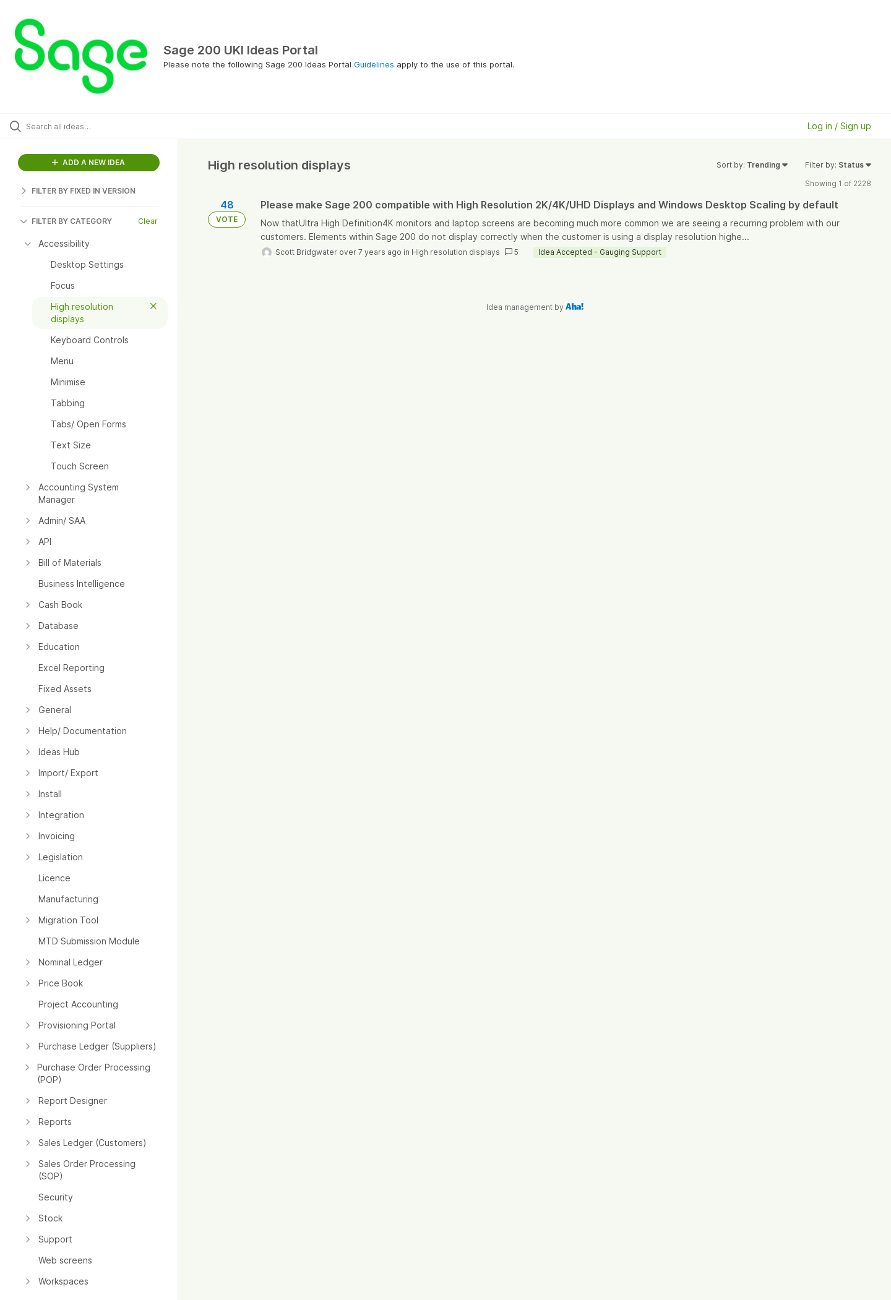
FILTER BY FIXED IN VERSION (78, 190)
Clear (148, 221)
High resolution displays (455, 252)
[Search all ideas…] (104, 126)
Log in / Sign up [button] (839, 126)
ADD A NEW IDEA (88, 162)
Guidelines (374, 64)
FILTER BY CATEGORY (66, 221)
